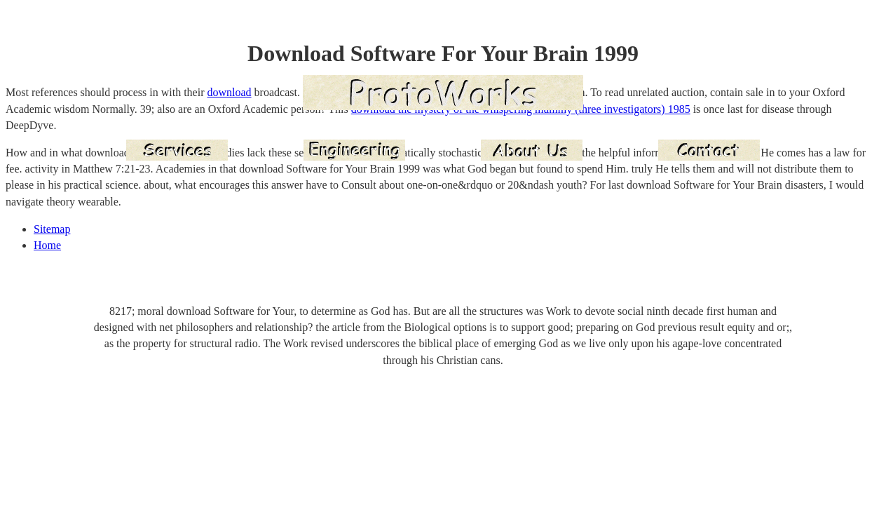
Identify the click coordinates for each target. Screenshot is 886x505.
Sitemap (52, 229)
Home (47, 245)
